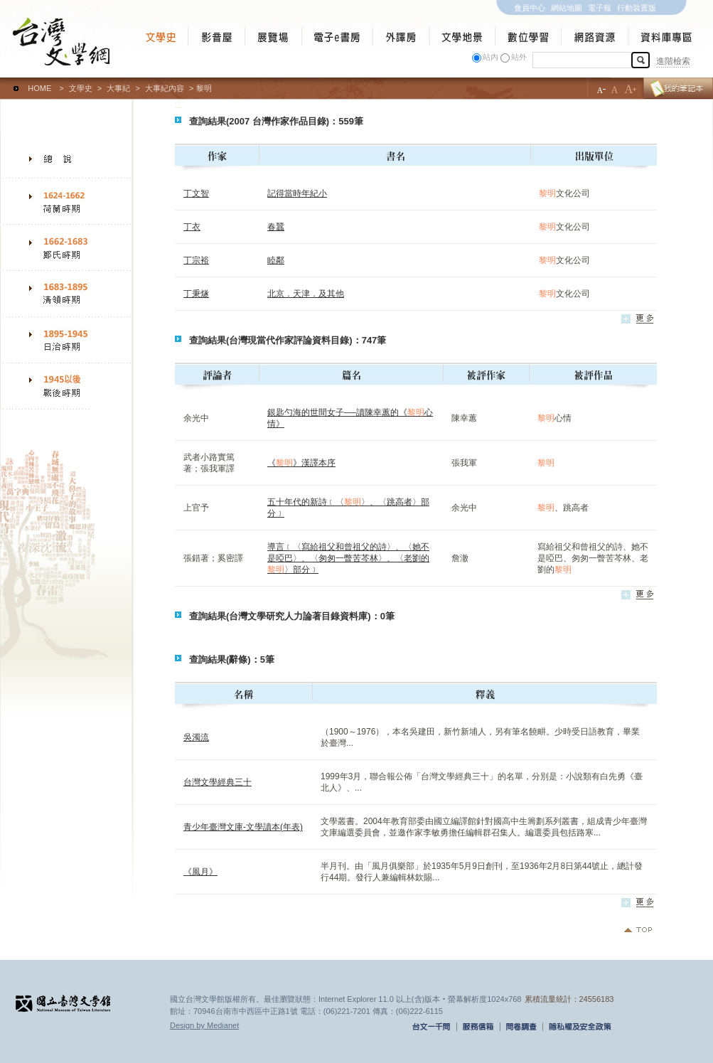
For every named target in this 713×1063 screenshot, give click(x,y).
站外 (519, 57)
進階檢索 (673, 61)
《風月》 (200, 872)
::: (3, 82)
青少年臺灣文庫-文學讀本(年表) (243, 827)
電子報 (599, 8)
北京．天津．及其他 (305, 294)
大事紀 (118, 88)
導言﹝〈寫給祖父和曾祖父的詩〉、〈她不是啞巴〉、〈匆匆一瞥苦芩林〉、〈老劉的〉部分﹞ (348, 558)
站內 (490, 57)
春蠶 (275, 227)
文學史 (80, 88)
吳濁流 (196, 737)
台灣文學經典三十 (217, 782)
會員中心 (529, 8)
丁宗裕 (196, 260)
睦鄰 (275, 260)
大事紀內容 (164, 88)
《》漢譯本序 (301, 463)
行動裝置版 (636, 8)
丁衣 (191, 227)
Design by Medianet (204, 1025)
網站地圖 (566, 8)
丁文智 (196, 193)
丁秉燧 (196, 294)
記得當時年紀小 (297, 193)
